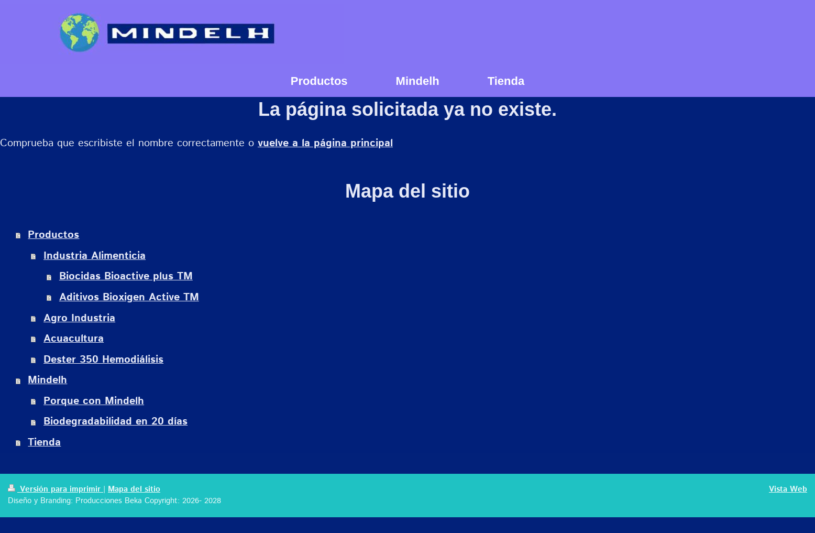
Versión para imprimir (55, 489)
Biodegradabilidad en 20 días (115, 421)
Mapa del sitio (134, 489)
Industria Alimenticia (94, 256)
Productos (53, 235)
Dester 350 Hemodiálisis (103, 359)
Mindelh (47, 380)
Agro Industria (79, 318)
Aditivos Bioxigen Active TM (129, 297)
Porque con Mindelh (93, 401)
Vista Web (788, 489)
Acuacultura (73, 338)
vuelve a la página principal (325, 143)
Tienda (44, 442)
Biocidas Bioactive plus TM (126, 276)
